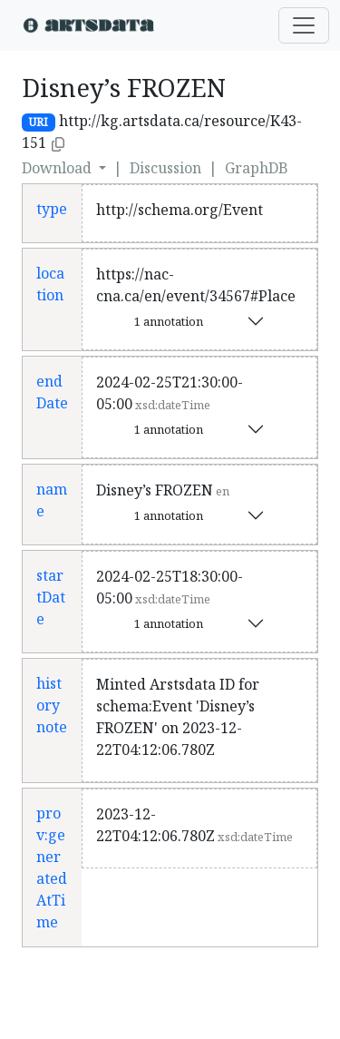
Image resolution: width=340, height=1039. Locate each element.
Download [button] (58, 168)
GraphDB (256, 168)
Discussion (165, 168)
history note (51, 705)
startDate (50, 597)
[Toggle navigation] (303, 25)
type (51, 209)
